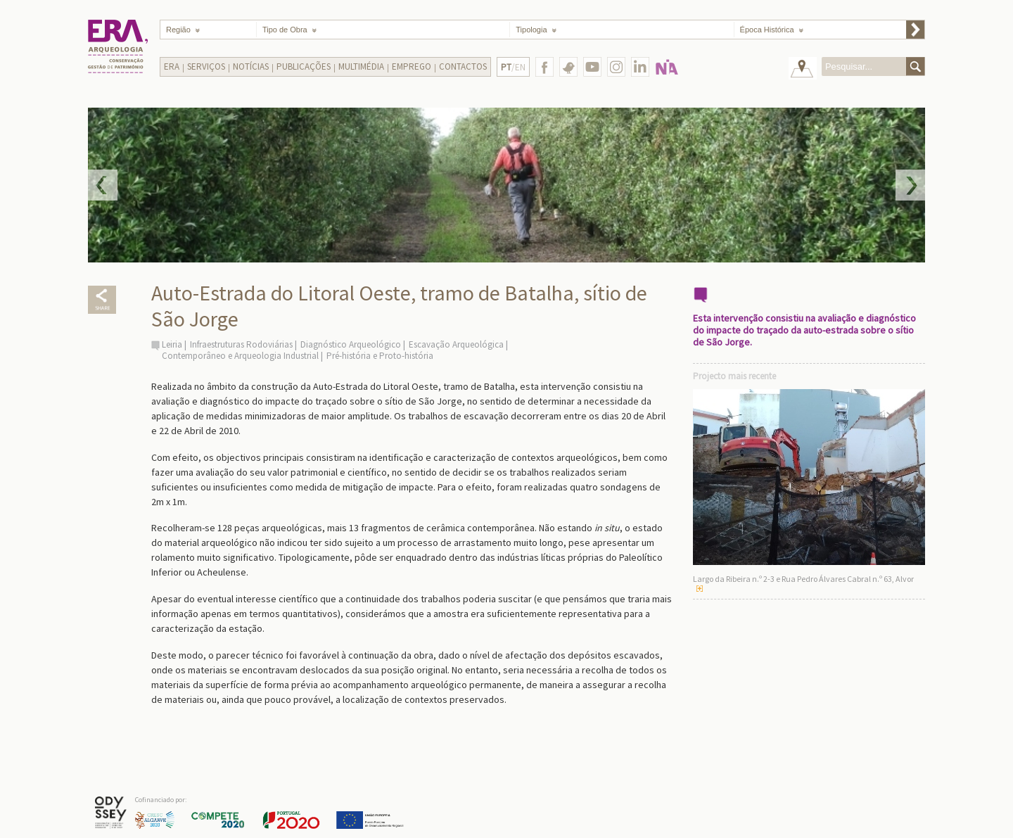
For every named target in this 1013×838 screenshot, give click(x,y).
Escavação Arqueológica (456, 344)
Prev (102, 185)
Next (910, 185)
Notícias (251, 66)
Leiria (172, 344)
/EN (513, 67)
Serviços (206, 66)
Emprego (411, 66)
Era (171, 66)
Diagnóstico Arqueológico (350, 344)
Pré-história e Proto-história (379, 356)
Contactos (463, 66)
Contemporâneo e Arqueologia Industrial (240, 356)
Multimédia (361, 66)
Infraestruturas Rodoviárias (241, 344)
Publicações (303, 66)
